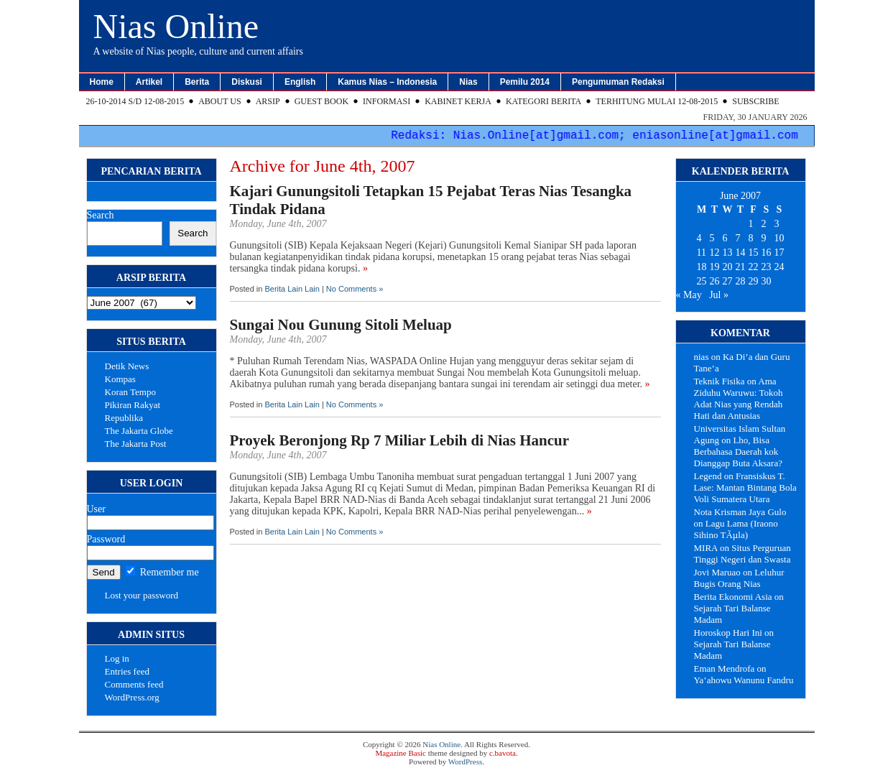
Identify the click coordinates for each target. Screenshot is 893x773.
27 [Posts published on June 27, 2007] (728, 281)
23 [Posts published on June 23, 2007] (767, 266)
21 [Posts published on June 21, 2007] (741, 266)
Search (100, 215)
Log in (117, 658)
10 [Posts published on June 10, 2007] (779, 238)
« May (689, 295)
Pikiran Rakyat (133, 404)
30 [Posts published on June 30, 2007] (767, 281)
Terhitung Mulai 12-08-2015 (657, 101)
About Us (219, 101)
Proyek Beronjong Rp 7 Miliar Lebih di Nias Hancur (400, 440)
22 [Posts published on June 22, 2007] (754, 266)
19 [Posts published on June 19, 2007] (715, 266)
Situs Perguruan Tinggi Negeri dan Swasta (742, 553)
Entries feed (127, 671)
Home (102, 82)
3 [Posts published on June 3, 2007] (776, 223)
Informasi (386, 101)
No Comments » (354, 288)
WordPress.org (132, 697)
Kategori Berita (543, 101)
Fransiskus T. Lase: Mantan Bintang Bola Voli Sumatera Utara (745, 487)
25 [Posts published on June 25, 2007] (702, 281)
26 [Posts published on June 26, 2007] (715, 281)
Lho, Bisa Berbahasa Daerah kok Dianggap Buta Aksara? (738, 451)
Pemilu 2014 (525, 82)
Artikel (149, 82)
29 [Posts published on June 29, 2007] (754, 281)
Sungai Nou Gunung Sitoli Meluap (341, 324)
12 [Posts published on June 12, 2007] (715, 252)
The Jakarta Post (136, 443)
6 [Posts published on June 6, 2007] (725, 238)
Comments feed (134, 684)
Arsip (268, 101)
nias (701, 356)
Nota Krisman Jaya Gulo (740, 511)
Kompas (120, 379)
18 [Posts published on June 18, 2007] (702, 266)
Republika (124, 417)
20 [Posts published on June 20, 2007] (728, 266)
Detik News (127, 366)
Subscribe (755, 101)
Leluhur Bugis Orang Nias (739, 578)
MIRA (706, 547)
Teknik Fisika (719, 381)
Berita (197, 82)
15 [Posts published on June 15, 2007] (754, 252)
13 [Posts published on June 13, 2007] (728, 252)
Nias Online (176, 26)
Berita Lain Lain (291, 288)
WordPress (465, 761)
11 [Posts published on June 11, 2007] (701, 252)
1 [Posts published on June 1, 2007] (751, 223)
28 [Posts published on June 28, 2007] (741, 281)
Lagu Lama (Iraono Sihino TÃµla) (736, 529)
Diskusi (246, 82)
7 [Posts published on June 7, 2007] (738, 238)
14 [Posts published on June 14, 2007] (741, 252)
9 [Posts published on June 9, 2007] (764, 238)
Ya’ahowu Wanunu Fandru (744, 680)
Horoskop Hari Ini (728, 632)
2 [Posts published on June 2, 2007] (764, 223)
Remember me (162, 572)
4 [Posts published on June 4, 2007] (699, 238)
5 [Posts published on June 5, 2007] (712, 238)
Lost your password (142, 595)
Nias (468, 82)
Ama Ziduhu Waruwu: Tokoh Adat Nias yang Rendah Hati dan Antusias (738, 398)
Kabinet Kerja (458, 101)
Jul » (718, 295)
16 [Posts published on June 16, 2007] (767, 252)
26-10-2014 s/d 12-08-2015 (135, 101)
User (96, 509)
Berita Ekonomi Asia (733, 596)
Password (106, 539)
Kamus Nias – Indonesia (387, 82)
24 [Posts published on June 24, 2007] (779, 266)
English (299, 82)
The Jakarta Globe (139, 430)
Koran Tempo (130, 391)
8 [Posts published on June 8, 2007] (751, 238)
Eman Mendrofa (724, 668)
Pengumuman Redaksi (618, 82)
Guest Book (321, 101)
